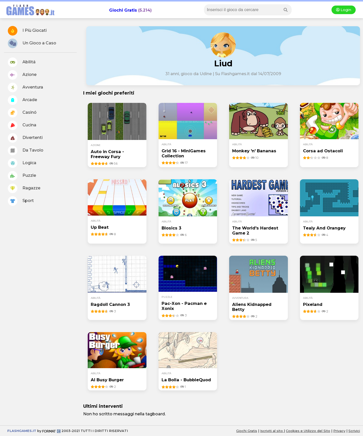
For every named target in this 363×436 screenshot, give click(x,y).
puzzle (167, 297)
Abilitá (22, 62)
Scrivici (354, 431)
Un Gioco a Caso (32, 43)
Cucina (22, 125)
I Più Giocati (27, 31)
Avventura (25, 87)
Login (343, 10)
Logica (22, 163)
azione (96, 145)
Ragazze (24, 188)
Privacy (339, 431)
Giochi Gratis (123, 10)
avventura (240, 298)
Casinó (22, 113)
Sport (21, 201)
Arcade (22, 100)
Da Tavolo (25, 150)
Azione (22, 75)
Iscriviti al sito (272, 431)
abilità (166, 144)
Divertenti (25, 138)
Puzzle (22, 176)
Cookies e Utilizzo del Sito (308, 431)
